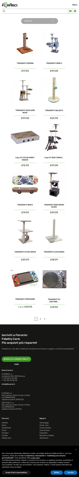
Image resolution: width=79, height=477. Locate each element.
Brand (4, 425)
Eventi (4, 430)
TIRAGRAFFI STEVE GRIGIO (25, 252)
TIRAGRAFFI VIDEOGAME (25, 299)
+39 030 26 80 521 (10, 380)
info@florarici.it (8, 384)
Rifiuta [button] (56, 472)
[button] (76, 449)
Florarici (5, 418)
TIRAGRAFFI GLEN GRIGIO (54, 252)
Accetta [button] (70, 472)
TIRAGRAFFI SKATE (25, 205)
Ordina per (39, 21)
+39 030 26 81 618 (10, 378)
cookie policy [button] (35, 458)
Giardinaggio (44, 423)
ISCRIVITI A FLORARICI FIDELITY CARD (16, 360)
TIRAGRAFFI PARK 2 (54, 63)
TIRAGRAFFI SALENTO (54, 111)
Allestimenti (44, 438)
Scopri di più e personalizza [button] (16, 472)
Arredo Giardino (45, 428)
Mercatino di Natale (47, 436)
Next (44, 319)
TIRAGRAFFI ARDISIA (25, 63)
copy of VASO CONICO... (54, 158)
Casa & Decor (45, 430)
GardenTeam (6, 428)
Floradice (5, 433)
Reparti (43, 418)
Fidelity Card (6, 438)
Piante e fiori (44, 425)
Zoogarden (44, 433)
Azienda (5, 423)
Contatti (5, 436)
